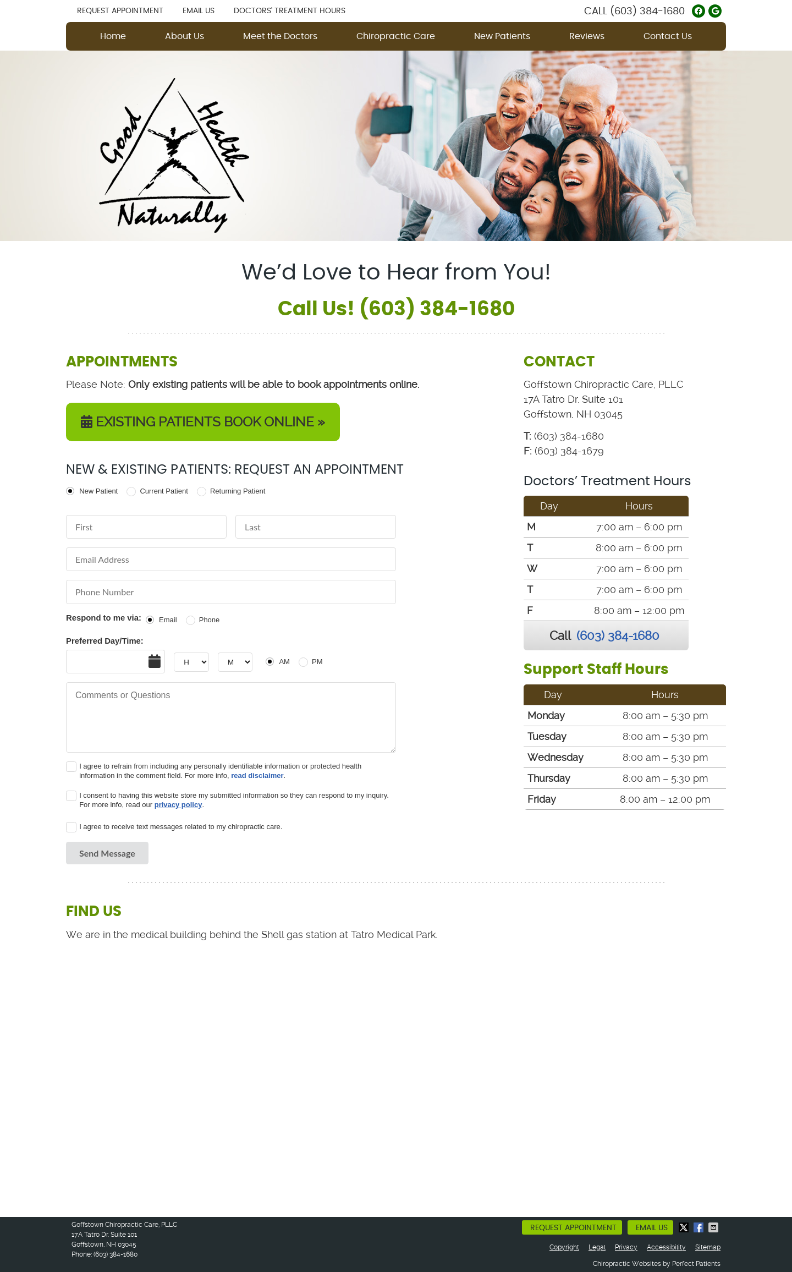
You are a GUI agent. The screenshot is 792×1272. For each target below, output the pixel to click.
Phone (209, 620)
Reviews (586, 36)
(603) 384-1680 (647, 12)
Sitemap (708, 1247)
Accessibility (666, 1247)
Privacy (626, 1247)
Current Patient (164, 491)
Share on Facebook (700, 1227)
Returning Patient (237, 491)
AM (284, 661)
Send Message (107, 853)
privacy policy (178, 805)
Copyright (564, 1247)
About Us (184, 36)
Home (113, 36)
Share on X (685, 1227)
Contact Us (668, 36)
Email (168, 620)
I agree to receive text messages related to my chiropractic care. (180, 827)
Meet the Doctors (280, 36)
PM (317, 661)
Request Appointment (120, 11)
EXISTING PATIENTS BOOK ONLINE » (203, 422)
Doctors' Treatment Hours (289, 11)
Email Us (199, 11)
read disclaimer (257, 775)
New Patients (502, 36)
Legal (597, 1247)
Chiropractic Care (395, 36)
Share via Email (714, 1227)
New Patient (98, 491)
